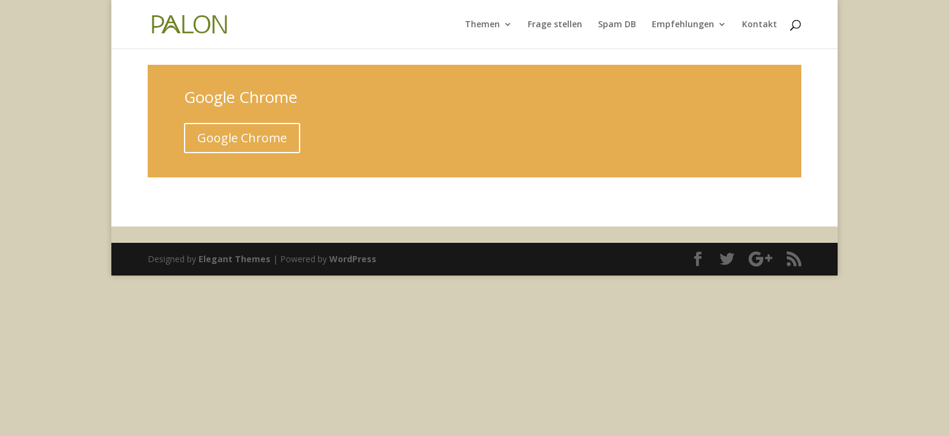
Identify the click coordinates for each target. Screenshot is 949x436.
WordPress (352, 259)
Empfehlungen (683, 25)
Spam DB (617, 25)
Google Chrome (242, 138)
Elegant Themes (235, 259)
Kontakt (759, 25)
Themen (482, 25)
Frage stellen (555, 25)
